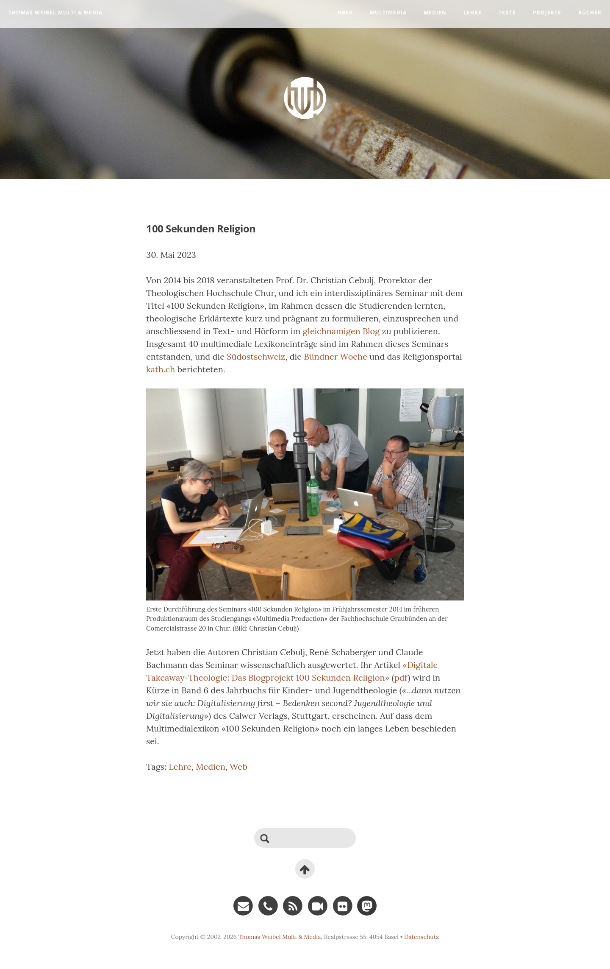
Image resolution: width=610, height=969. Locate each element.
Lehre (472, 12)
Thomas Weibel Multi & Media (55, 12)
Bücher (590, 12)
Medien (435, 12)
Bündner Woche (335, 356)
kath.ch (160, 369)
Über (345, 12)
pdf (401, 677)
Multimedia (388, 12)
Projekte (547, 12)
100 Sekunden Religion (201, 228)
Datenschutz (421, 937)
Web (238, 766)
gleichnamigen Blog (341, 331)
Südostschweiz (256, 356)
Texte (507, 12)
